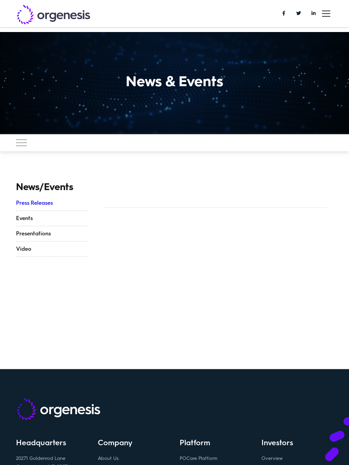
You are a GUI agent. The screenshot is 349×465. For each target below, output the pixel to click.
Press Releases (34, 203)
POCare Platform (198, 458)
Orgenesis (53, 15)
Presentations (33, 233)
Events (24, 218)
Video (23, 249)
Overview (272, 458)
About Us (108, 458)
